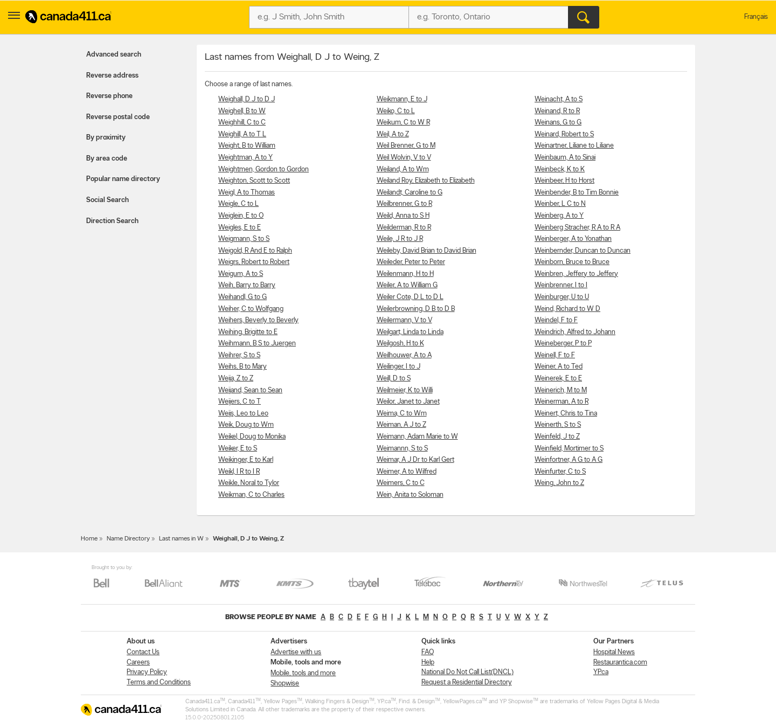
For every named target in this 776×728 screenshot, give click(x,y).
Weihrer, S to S (239, 355)
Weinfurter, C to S (560, 471)
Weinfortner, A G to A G (568, 459)
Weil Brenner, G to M (406, 145)
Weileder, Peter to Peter (411, 262)
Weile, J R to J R (400, 238)
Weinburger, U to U (562, 297)
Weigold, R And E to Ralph (255, 250)
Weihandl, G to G (242, 297)
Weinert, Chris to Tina (566, 413)
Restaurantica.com (620, 662)
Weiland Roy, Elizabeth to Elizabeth (426, 180)
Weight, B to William (246, 145)
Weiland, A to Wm (403, 169)
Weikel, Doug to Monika (252, 436)
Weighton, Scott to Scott (254, 180)
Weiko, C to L (396, 111)
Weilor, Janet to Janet (408, 401)
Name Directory (128, 539)
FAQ (427, 652)
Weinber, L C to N (560, 203)
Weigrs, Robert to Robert (253, 262)
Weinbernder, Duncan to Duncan (582, 250)
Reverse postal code (118, 117)
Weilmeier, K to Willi (405, 390)
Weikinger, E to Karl (245, 459)
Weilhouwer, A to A (404, 355)
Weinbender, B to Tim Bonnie (577, 192)
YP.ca (600, 672)
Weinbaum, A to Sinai (565, 157)
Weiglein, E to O (241, 215)
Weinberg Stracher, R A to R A (577, 227)
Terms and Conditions (159, 682)
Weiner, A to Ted (559, 366)
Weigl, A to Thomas (246, 192)
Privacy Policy (147, 672)
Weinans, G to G (558, 122)
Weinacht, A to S (559, 99)
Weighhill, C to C (242, 122)
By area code (106, 158)
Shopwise (285, 683)
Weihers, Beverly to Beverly (258, 320)
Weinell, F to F (555, 355)
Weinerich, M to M (561, 390)
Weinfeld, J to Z (557, 436)
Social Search (107, 200)
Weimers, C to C (401, 483)
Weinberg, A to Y (559, 215)
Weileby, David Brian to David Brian (426, 250)
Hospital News (614, 652)
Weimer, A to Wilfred (406, 471)
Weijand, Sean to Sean (250, 390)
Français (756, 16)
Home (89, 539)
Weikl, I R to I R (239, 471)
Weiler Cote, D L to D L (410, 297)
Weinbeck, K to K (560, 169)
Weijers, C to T (239, 401)
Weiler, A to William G (407, 285)
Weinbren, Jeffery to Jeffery (576, 274)
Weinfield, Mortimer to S (569, 448)
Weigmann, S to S (243, 238)
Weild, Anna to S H (403, 215)
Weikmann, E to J (402, 99)
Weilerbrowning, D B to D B (416, 309)
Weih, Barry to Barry (246, 285)
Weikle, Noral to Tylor (248, 483)
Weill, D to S (394, 378)
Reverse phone (109, 96)
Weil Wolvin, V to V (404, 157)
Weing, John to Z (559, 483)
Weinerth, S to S (558, 424)
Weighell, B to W (242, 111)
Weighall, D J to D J (246, 99)
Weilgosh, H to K (400, 343)
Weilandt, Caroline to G (409, 192)
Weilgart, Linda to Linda (410, 332)
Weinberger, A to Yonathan (573, 238)
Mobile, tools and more (303, 673)
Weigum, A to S (240, 274)
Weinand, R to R (557, 111)
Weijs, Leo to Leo (243, 413)
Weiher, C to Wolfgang (250, 309)
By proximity (106, 137)
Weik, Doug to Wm (246, 424)
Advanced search (113, 54)
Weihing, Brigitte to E (248, 332)
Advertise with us (296, 652)
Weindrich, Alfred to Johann (575, 332)
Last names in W (181, 539)
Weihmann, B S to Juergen (257, 343)
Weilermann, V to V (404, 320)
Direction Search (112, 221)
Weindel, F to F (556, 320)
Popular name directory (123, 179)
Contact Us (143, 652)
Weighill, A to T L (242, 134)
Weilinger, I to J (398, 366)
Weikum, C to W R (403, 122)
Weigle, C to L (238, 203)
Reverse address (112, 75)
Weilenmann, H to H (405, 274)
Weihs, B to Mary (242, 366)
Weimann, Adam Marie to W (417, 436)
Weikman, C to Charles (251, 494)
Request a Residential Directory (466, 682)
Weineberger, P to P (563, 343)
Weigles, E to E (239, 227)
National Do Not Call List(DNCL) (467, 672)
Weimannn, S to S (402, 448)
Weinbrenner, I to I (561, 285)
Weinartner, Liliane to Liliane (574, 145)
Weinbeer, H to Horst (564, 180)
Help (427, 662)
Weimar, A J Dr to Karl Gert (415, 459)
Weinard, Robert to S (564, 134)
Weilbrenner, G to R (404, 203)
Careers (138, 662)
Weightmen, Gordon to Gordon (263, 169)
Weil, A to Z (393, 134)
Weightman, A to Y (245, 157)
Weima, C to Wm (402, 413)
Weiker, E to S (237, 448)
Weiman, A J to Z (401, 424)
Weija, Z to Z (235, 378)
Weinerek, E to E (558, 378)
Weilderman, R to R (404, 227)
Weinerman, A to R (561, 401)
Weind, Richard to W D (567, 309)
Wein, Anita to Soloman (410, 494)
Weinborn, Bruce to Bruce (572, 262)
